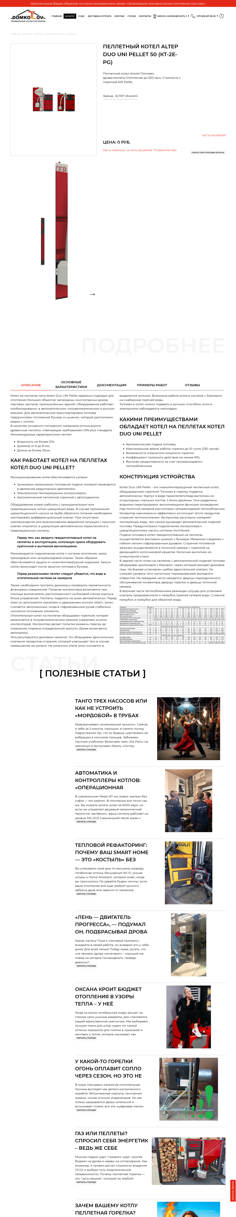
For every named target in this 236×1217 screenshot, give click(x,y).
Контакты (145, 16)
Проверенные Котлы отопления (28, 15)
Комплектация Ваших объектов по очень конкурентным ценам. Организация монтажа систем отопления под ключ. (118, 3)
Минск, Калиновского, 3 (170, 16)
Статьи (132, 16)
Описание (31, 385)
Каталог (70, 16)
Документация (111, 385)
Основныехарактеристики (71, 384)
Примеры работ (152, 385)
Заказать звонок (233, 1190)
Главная (57, 16)
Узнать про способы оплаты (208, 152)
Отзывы (192, 385)
